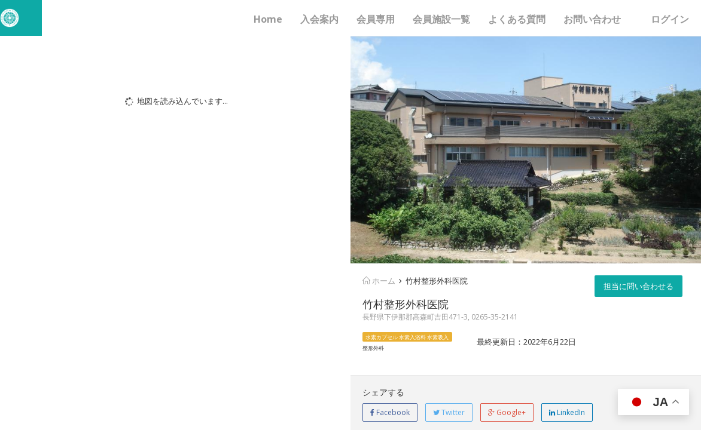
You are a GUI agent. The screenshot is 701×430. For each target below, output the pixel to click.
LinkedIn (567, 412)
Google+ (507, 412)
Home (268, 19)
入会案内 (319, 19)
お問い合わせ (592, 19)
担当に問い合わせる (638, 286)
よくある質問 (516, 19)
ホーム (378, 280)
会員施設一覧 (441, 19)
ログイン (670, 19)
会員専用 (375, 19)
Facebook (390, 412)
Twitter (449, 412)
